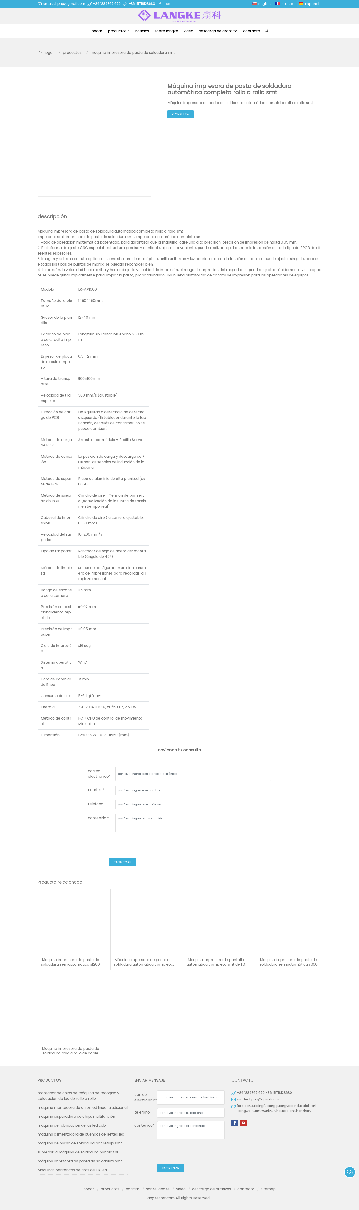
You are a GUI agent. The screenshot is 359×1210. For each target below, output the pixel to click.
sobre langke (166, 31)
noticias (142, 31)
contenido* (144, 1125)
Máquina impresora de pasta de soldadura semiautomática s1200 (70, 962)
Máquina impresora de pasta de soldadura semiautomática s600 (289, 962)
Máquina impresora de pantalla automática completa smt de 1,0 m (216, 962)
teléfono (95, 804)
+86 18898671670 (107, 3)
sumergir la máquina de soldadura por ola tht (78, 1152)
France (287, 3)
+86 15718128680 (142, 3)
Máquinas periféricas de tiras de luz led (72, 1170)
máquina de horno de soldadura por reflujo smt (80, 1143)
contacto (251, 31)
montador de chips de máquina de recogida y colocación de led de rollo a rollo (78, 1095)
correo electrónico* (99, 773)
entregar (123, 862)
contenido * (98, 818)
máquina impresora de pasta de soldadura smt (132, 52)
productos (117, 31)
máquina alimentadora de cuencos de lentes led (81, 1134)
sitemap (268, 1189)
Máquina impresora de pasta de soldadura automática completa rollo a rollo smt (143, 962)
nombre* (96, 789)
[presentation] (123, 846)
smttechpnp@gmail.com (64, 3)
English (264, 3)
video (188, 31)
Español (312, 3)
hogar (97, 31)
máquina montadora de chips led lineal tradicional (83, 1107)
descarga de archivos (218, 31)
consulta (180, 114)
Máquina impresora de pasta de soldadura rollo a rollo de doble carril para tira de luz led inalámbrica (70, 1051)
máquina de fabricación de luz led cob (72, 1125)
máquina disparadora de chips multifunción (76, 1116)
